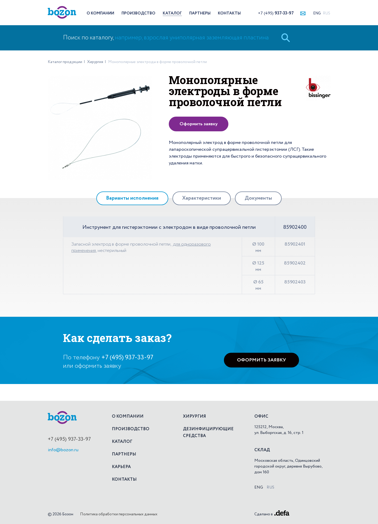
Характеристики (201, 198)
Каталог (172, 13)
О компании (100, 13)
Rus (326, 13)
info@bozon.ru (63, 450)
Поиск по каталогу (166, 38)
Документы (258, 198)
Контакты (229, 13)
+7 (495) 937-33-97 (127, 357)
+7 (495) (276, 13)
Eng (317, 13)
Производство (138, 13)
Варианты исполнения (132, 198)
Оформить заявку (199, 124)
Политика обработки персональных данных (119, 514)
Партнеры (200, 13)
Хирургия (194, 416)
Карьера (121, 467)
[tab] (132, 198)
